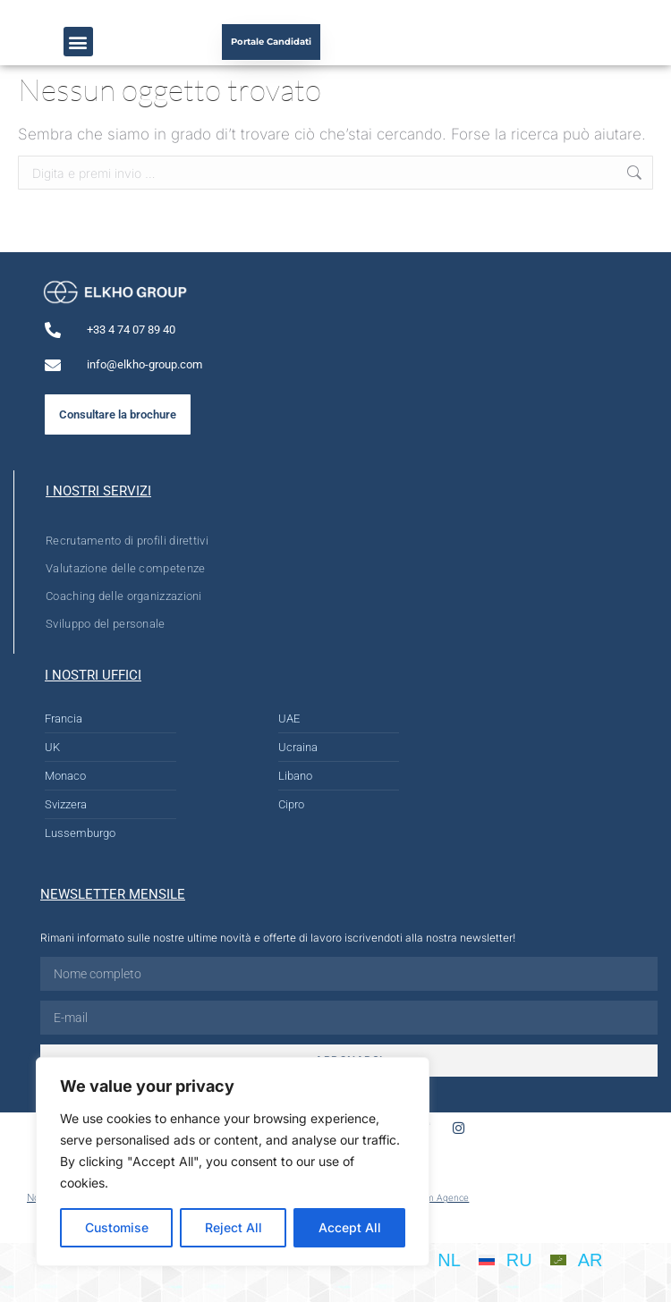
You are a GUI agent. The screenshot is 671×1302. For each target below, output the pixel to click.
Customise (117, 1227)
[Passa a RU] (505, 1259)
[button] (78, 41)
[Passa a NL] (435, 1259)
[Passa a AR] (576, 1259)
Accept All (350, 1227)
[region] (232, 1161)
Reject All (233, 1227)
